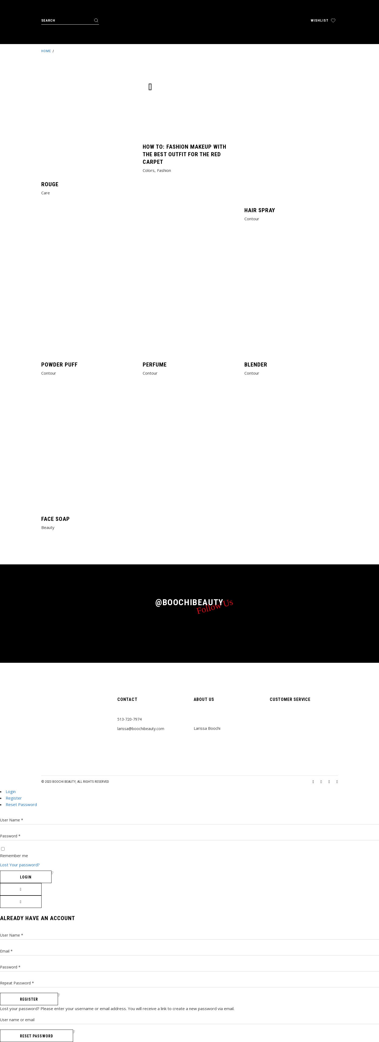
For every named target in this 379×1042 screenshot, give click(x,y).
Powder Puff (59, 364)
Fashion (164, 170)
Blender (255, 364)
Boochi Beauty (64, 782)
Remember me (14, 855)
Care (45, 192)
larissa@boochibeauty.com (140, 728)
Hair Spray (259, 210)
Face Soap (55, 519)
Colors (149, 170)
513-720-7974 (129, 719)
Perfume (155, 364)
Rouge (50, 184)
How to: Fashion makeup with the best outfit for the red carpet (184, 154)
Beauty (47, 527)
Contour (251, 218)
